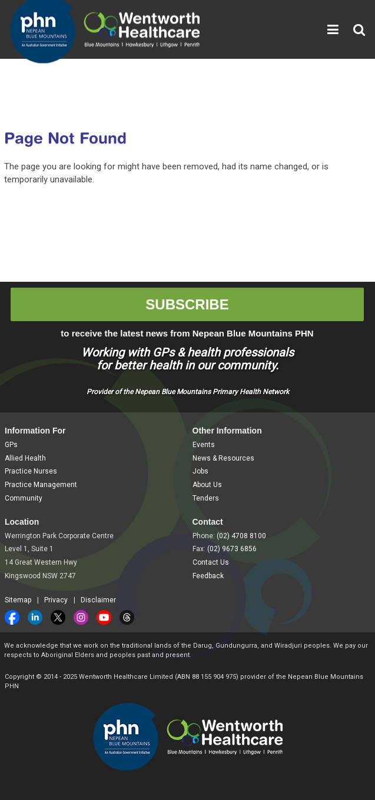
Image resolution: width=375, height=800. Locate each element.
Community (23, 498)
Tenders (206, 498)
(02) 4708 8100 (241, 536)
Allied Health (25, 458)
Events (204, 445)
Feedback (208, 576)
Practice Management (41, 485)
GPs (11, 445)
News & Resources (223, 458)
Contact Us (211, 562)
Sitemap (18, 600)
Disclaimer (98, 600)
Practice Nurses (31, 471)
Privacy (56, 600)
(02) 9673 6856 (232, 549)
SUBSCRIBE (186, 304)
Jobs (200, 471)
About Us (207, 485)
